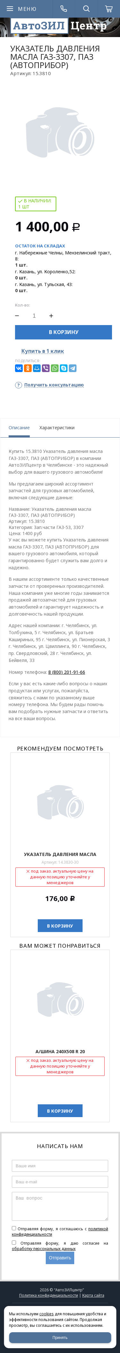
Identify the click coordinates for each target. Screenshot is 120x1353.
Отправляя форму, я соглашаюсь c (60, 1231)
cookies (46, 1314)
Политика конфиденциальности (48, 1295)
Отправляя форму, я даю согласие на (60, 1245)
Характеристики (57, 427)
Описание (19, 427)
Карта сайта (93, 1295)
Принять (60, 1337)
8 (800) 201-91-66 (66, 672)
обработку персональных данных (44, 1248)
